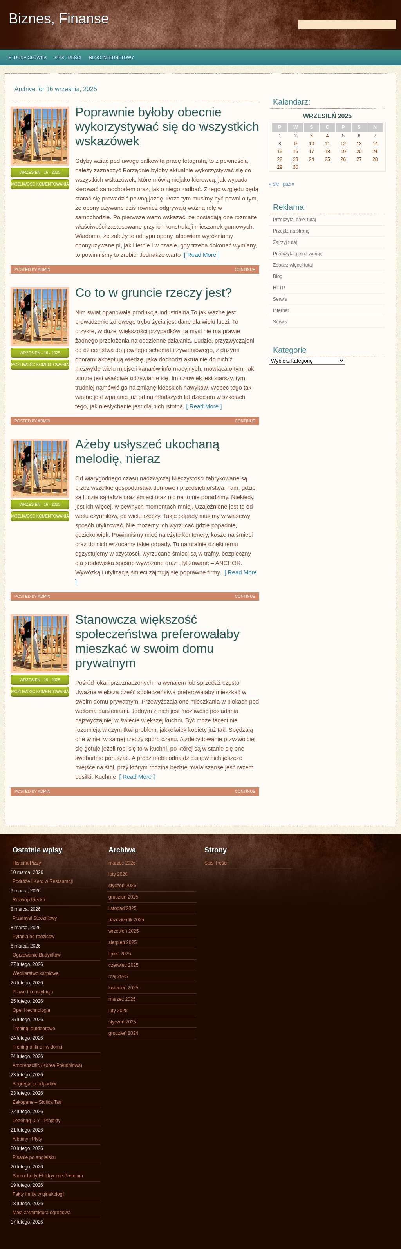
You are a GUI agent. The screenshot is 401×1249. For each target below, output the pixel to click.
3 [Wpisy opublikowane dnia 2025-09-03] (311, 136)
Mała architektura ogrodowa (41, 1212)
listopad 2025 (122, 908)
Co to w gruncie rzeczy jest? (153, 292)
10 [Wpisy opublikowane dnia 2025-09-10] (311, 143)
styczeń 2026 (122, 885)
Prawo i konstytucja (33, 992)
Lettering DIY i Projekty (37, 1120)
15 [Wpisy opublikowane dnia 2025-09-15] (279, 151)
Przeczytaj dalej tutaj (294, 219)
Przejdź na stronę (291, 231)
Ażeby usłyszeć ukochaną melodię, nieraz (147, 451)
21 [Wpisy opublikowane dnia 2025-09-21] (375, 151)
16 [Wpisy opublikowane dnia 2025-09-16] (295, 151)
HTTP (279, 288)
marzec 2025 (121, 999)
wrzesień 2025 (123, 931)
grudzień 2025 (123, 897)
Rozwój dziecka (29, 899)
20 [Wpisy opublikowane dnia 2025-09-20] (358, 151)
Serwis (280, 299)
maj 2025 (118, 976)
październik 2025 (126, 919)
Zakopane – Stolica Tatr (37, 1102)
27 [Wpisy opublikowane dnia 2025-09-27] (358, 159)
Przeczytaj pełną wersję (297, 253)
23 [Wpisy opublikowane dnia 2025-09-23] (295, 159)
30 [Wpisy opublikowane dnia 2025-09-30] (295, 167)
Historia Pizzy (27, 863)
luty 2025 (118, 1010)
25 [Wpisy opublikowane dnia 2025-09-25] (327, 159)
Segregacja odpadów (35, 1084)
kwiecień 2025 (123, 988)
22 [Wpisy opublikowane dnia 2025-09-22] (279, 159)
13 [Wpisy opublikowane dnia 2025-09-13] (358, 143)
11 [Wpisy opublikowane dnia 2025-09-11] (327, 143)
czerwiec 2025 (123, 965)
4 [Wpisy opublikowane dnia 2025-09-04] (327, 136)
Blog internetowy (111, 57)
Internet (281, 310)
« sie (274, 184)
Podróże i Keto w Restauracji (43, 881)
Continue (245, 269)
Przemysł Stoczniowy (35, 918)
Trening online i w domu (37, 1047)
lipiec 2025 (119, 954)
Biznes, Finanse (59, 19)
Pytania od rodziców (33, 936)
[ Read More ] (200, 254)
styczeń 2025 (122, 1022)
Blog (277, 276)
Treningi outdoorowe (34, 1028)
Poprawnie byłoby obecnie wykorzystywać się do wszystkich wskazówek (167, 126)
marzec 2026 (121, 863)
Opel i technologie (31, 1010)
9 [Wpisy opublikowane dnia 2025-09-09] (295, 143)
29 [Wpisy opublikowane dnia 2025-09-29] (279, 167)
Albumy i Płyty (27, 1139)
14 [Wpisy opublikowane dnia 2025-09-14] (375, 143)
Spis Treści (67, 57)
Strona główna (28, 57)
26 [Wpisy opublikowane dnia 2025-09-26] (343, 159)
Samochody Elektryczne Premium (48, 1176)
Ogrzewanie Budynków (37, 955)
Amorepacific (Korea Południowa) (47, 1065)
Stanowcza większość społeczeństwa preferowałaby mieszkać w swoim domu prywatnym (157, 641)
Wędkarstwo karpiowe (35, 973)
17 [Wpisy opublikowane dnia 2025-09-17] (311, 151)
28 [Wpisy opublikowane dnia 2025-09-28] (375, 159)
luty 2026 (118, 874)
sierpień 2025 (122, 942)
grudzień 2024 (123, 1033)
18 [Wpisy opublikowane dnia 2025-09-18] (327, 151)
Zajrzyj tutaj (285, 242)
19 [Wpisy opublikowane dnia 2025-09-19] (343, 151)
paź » (288, 184)
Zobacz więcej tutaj (293, 265)
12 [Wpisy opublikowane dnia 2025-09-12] (343, 143)
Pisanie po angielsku (34, 1157)
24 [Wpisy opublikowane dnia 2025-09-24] (311, 159)
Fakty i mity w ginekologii (39, 1194)
